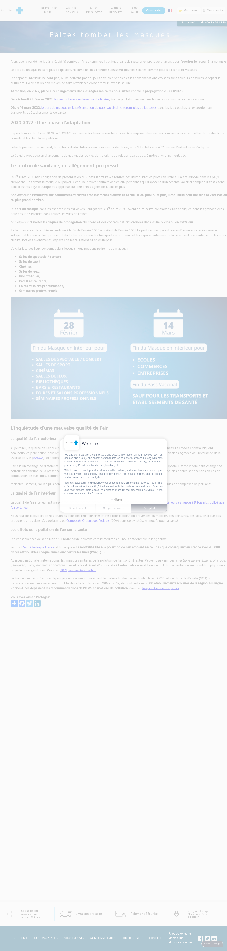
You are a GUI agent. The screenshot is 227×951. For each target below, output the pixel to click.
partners (86, 454)
